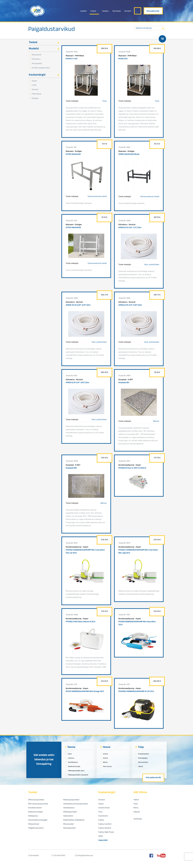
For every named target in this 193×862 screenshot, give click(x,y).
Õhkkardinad (33, 824)
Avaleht (83, 11)
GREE (100, 836)
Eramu (105, 753)
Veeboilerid (68, 816)
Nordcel (35, 89)
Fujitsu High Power (106, 832)
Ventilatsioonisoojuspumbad (75, 804)
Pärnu (135, 808)
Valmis (140, 766)
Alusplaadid (37, 63)
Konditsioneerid (35, 808)
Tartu (135, 804)
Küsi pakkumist (152, 11)
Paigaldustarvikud (51, 30)
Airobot (101, 800)
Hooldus (105, 11)
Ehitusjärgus (143, 757)
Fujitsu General (104, 828)
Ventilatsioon (73, 762)
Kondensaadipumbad (41, 67)
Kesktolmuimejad (35, 812)
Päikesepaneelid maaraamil (78, 774)
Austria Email (104, 808)
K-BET (34, 85)
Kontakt (127, 11)
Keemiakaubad (69, 828)
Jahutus (71, 757)
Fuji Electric (103, 816)
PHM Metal (36, 93)
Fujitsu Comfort (105, 824)
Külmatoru (36, 58)
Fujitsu (101, 820)
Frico (100, 812)
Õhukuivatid (68, 824)
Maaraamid (36, 54)
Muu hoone (107, 766)
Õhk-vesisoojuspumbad (38, 804)
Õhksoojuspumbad (36, 800)
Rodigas (35, 98)
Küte (70, 753)
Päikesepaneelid (70, 812)
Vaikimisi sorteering (144, 28)
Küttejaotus (33, 816)
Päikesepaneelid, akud (76, 770)
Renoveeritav (143, 762)
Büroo (105, 762)
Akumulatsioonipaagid (37, 820)
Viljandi (136, 812)
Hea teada (116, 11)
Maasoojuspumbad (71, 800)
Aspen (34, 80)
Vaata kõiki (103, 840)
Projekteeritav (143, 753)
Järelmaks (137, 819)
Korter (105, 757)
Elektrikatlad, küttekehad (73, 820)
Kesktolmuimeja (74, 766)
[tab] (44, 42)
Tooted (93, 11)
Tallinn (136, 800)
